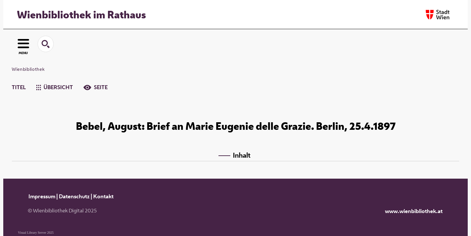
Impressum (41, 196)
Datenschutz (74, 196)
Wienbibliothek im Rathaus (81, 14)
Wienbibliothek (28, 69)
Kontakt (103, 196)
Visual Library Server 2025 (36, 232)
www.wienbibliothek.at (414, 211)
